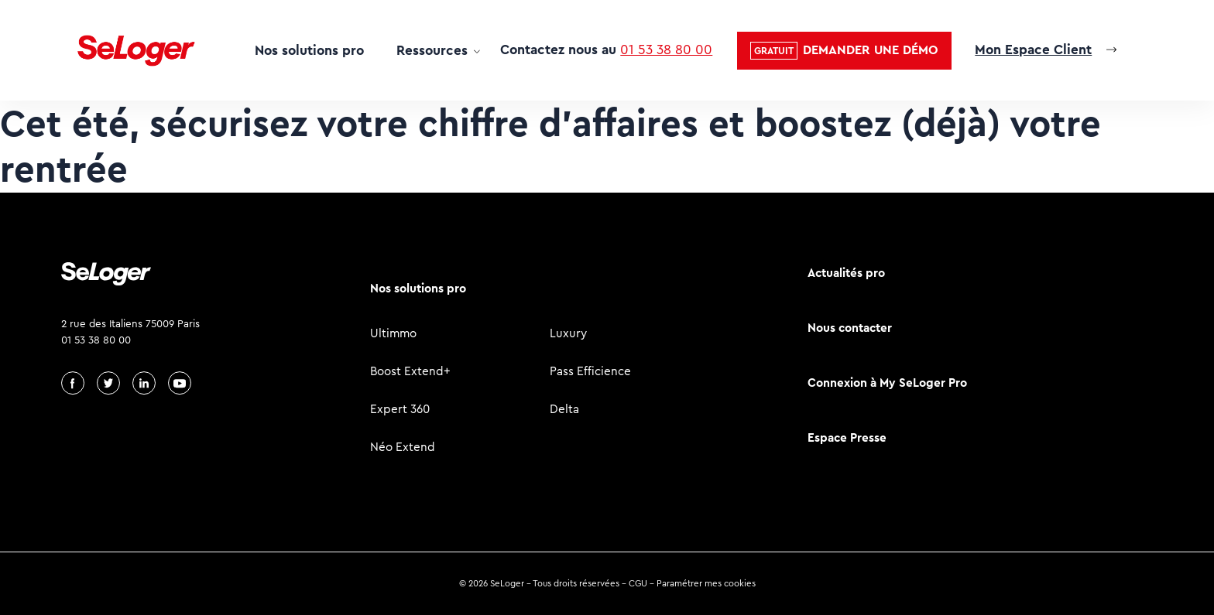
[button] (844, 51)
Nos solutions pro (309, 50)
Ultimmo (393, 333)
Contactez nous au (606, 49)
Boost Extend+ (410, 371)
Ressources (432, 50)
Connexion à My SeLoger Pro (887, 382)
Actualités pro (846, 273)
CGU (638, 583)
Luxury (568, 333)
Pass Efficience (590, 371)
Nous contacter (850, 328)
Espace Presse (847, 437)
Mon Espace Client (1033, 49)
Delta (564, 409)
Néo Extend (402, 447)
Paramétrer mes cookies (706, 583)
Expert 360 (400, 409)
